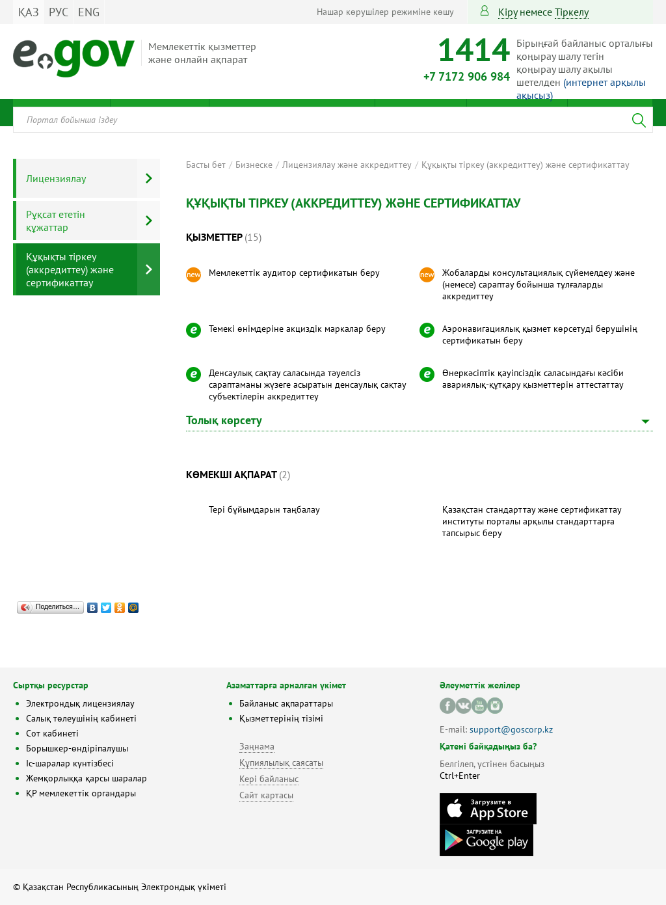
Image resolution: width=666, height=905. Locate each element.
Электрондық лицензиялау (80, 703)
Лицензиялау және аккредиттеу (347, 164)
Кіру (507, 11)
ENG (89, 12)
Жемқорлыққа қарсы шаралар (86, 778)
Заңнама (256, 746)
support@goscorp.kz (511, 729)
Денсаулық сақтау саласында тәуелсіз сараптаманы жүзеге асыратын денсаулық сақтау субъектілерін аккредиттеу (307, 384)
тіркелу (572, 11)
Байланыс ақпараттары (286, 703)
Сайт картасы (266, 795)
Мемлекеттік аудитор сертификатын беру (294, 272)
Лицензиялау (56, 178)
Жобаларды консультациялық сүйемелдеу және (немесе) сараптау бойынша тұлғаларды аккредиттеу (538, 284)
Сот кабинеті (52, 733)
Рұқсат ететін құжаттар (55, 221)
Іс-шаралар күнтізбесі (70, 763)
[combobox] (333, 120)
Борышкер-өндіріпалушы (77, 748)
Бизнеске (254, 164)
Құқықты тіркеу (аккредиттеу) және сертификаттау (525, 164)
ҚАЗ (28, 12)
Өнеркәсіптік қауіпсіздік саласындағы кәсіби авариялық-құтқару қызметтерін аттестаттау (533, 378)
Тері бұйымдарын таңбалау (264, 509)
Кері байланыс (269, 779)
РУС (58, 12)
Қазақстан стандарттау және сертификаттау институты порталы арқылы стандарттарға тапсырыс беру (531, 521)
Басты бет (206, 164)
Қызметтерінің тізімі (281, 718)
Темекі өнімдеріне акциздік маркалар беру (297, 328)
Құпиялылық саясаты (281, 762)
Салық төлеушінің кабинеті (81, 718)
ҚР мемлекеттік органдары (81, 793)
